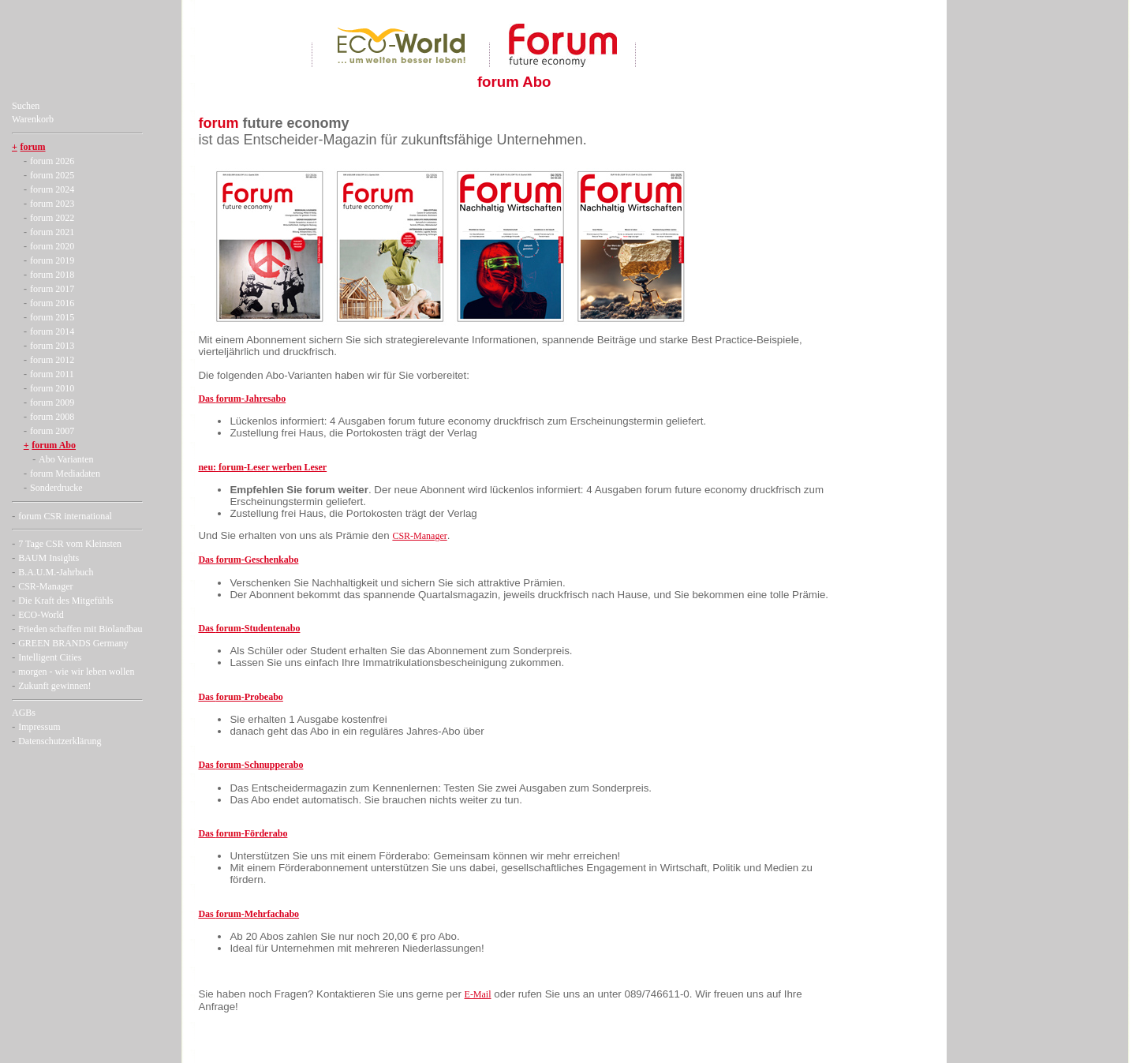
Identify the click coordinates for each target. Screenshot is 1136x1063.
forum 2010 (52, 388)
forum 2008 (52, 416)
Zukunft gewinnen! (54, 685)
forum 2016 (52, 303)
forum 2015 (52, 317)
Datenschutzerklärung (59, 741)
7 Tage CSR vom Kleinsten (69, 543)
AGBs (24, 712)
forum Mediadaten (65, 473)
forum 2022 (52, 217)
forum (33, 146)
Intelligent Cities (49, 657)
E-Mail (478, 994)
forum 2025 (52, 175)
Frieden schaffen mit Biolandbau (80, 628)
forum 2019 (52, 260)
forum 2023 (52, 203)
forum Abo (54, 445)
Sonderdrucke (56, 487)
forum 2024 (52, 189)
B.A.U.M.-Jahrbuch (55, 572)
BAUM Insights (48, 557)
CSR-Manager (45, 586)
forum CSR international (65, 516)
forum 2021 (52, 232)
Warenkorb (33, 119)
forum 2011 (52, 374)
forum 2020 (52, 246)
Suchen (25, 105)
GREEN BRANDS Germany (73, 643)
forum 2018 (52, 274)
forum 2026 (52, 161)
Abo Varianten (66, 459)
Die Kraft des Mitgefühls (65, 600)
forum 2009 (52, 402)
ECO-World (41, 614)
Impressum (39, 726)
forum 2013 (52, 345)
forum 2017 (52, 288)
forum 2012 (52, 359)
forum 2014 (52, 331)
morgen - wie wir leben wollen (76, 671)
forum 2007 (52, 430)
